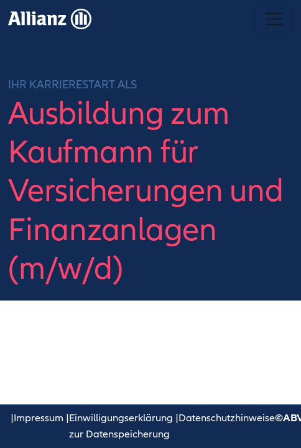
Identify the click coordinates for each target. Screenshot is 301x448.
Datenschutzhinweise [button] (226, 418)
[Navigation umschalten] (273, 19)
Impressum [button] (38, 418)
